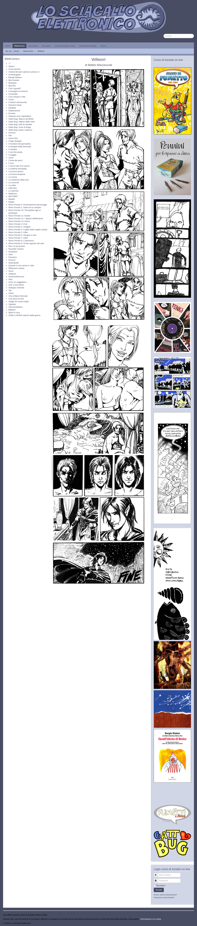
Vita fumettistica (15, 307)
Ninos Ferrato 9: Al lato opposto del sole (26, 243)
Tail (10, 290)
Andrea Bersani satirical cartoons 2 (24, 72)
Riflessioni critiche (16, 268)
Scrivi (10, 271)
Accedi (159, 890)
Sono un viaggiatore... (18, 282)
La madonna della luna (18, 180)
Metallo (11, 199)
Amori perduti (14, 69)
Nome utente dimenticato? (165, 895)
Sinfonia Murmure (16, 276)
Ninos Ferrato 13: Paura (19, 221)
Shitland (12, 274)
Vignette (12, 304)
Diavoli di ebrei (15, 105)
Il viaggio (12, 155)
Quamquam (13, 263)
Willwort (12, 310)
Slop (10, 279)
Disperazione (14, 110)
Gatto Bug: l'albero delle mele (21, 121)
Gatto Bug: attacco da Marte (21, 119)
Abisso (11, 66)
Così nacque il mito (17, 97)
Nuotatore (12, 252)
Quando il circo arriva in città (21, 265)
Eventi (103, 46)
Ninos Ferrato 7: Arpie (18, 238)
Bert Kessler (13, 80)
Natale (11, 202)
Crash (11, 99)
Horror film (13, 138)
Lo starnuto (13, 191)
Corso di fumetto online (65, 46)
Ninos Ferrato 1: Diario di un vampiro (24, 207)
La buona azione (15, 171)
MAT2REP (13, 196)
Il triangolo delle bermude (19, 146)
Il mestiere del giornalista (19, 144)
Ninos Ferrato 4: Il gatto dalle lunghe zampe (27, 229)
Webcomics (19, 46)
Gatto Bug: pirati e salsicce (20, 130)
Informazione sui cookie (150, 919)
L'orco (11, 163)
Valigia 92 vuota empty (18, 301)
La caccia (12, 177)
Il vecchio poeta (15, 152)
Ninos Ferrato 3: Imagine (19, 227)
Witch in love (14, 312)
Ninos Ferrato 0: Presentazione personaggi (27, 204)
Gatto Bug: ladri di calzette (20, 124)
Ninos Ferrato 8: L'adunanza (21, 240)
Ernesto (11, 113)
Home (7, 46)
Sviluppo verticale (16, 287)
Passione (12, 257)
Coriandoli (13, 94)
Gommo (12, 133)
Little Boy (12, 188)
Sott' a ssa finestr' (16, 285)
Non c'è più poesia (16, 246)
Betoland (12, 83)
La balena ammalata (17, 169)
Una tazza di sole (16, 299)
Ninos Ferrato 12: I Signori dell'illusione (25, 218)
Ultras (11, 293)
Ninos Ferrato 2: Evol (17, 224)
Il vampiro (12, 149)
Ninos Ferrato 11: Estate (19, 216)
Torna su (190, 923)
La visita (12, 185)
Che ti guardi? (14, 88)
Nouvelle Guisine (16, 249)
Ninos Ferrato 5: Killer (18, 232)
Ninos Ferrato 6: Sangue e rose (22, 235)
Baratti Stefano (15, 77)
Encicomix (33, 46)
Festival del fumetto (87, 46)
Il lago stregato (15, 141)
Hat (10, 135)
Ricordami (160, 885)
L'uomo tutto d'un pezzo (19, 166)
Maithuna (12, 193)
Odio (10, 254)
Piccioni (11, 260)
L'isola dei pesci (15, 160)
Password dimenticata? (164, 897)
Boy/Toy (12, 86)
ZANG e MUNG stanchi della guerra (24, 315)
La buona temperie (16, 174)
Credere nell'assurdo (17, 102)
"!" (9, 63)
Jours (10, 157)
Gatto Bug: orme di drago (19, 127)
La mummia (13, 182)
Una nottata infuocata (18, 296)
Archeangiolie (14, 74)
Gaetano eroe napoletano (19, 116)
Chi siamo (46, 46)
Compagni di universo (18, 91)
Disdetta (12, 108)
